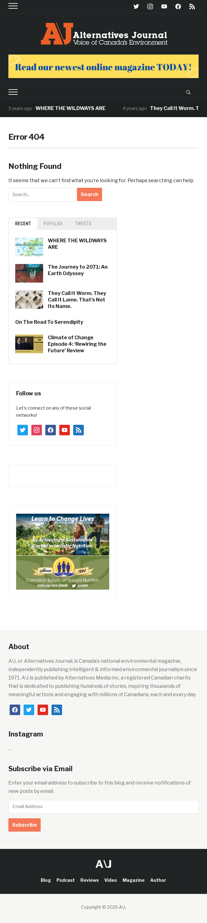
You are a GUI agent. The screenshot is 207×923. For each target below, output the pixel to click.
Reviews (89, 880)
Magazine (134, 880)
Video (110, 880)
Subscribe (24, 825)
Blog (46, 880)
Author (158, 880)
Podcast (65, 880)
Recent (23, 223)
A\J (103, 864)
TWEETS (83, 223)
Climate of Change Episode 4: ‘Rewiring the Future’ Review (77, 344)
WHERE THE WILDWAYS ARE (72, 108)
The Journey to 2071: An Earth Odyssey (78, 270)
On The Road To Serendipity (49, 322)
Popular (53, 223)
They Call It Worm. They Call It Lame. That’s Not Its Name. (77, 299)
